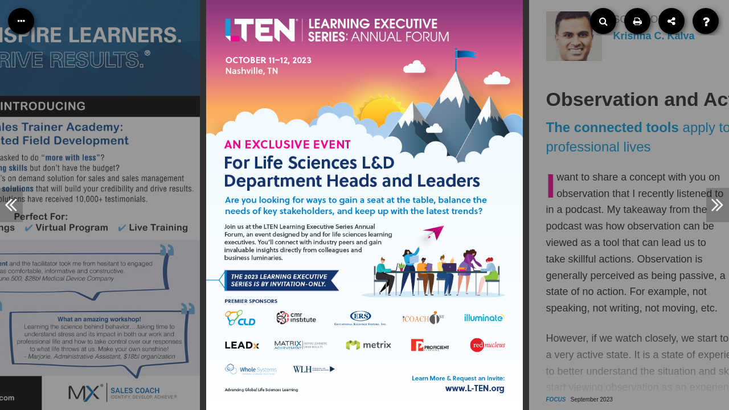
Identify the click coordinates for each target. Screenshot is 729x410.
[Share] (671, 21)
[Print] (637, 21)
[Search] (603, 21)
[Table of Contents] (21, 21)
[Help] (706, 21)
